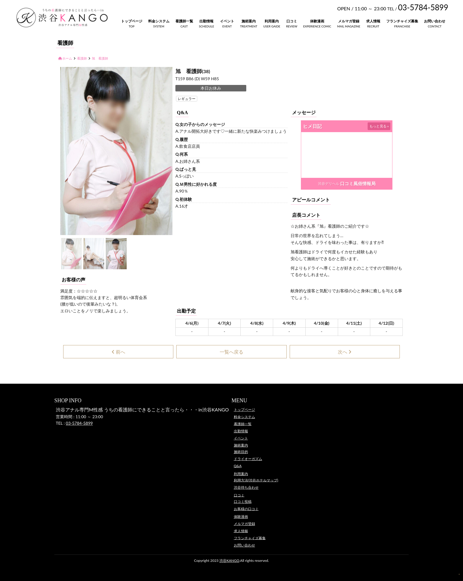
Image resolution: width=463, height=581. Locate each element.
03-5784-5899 (79, 423)
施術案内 (249, 21)
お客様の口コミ (246, 508)
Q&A (238, 466)
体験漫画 (317, 21)
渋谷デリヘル (328, 183)
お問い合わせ (434, 21)
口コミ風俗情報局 (358, 183)
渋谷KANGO (229, 560)
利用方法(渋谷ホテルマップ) (256, 480)
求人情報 (373, 21)
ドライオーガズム (248, 459)
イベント (227, 21)
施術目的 (241, 451)
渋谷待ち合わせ (246, 487)
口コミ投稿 (243, 501)
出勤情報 (206, 21)
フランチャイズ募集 (402, 21)
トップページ (131, 21)
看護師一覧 (184, 21)
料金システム (158, 21)
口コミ (291, 21)
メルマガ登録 (348, 21)
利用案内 (272, 21)
